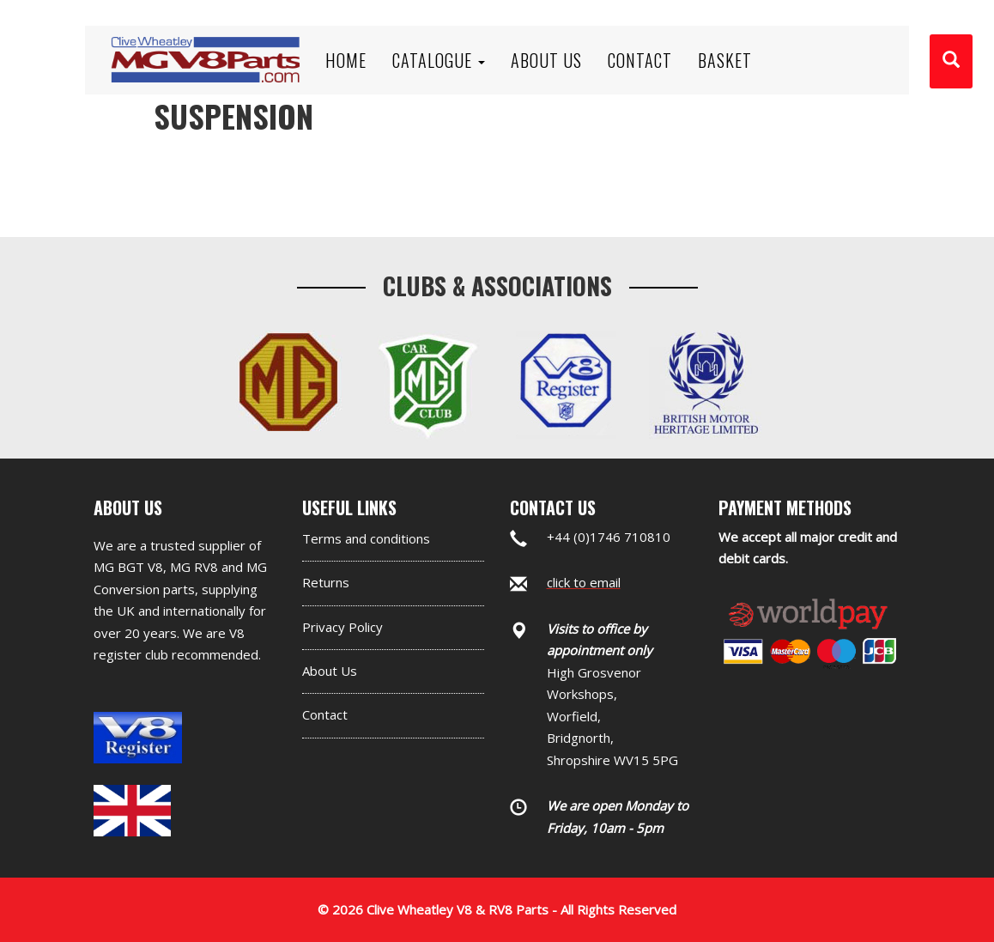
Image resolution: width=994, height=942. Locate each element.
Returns (325, 582)
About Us (329, 670)
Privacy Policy (342, 626)
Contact (325, 714)
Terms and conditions (366, 538)
